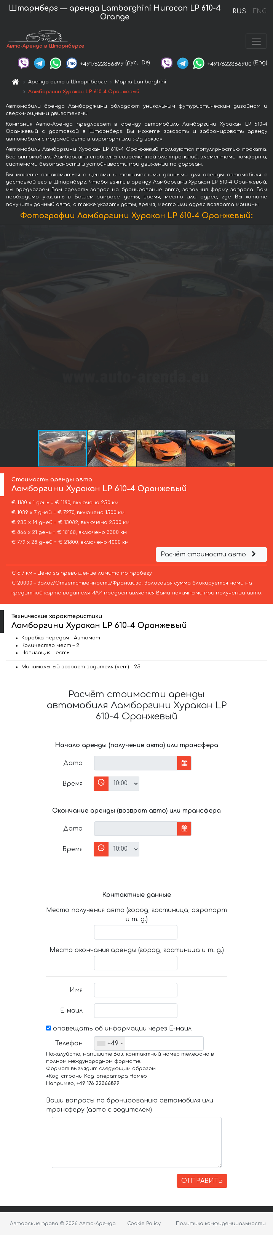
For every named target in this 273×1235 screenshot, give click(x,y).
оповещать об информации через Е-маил (119, 1028)
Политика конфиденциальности (221, 1223)
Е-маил (71, 1010)
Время (72, 783)
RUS (239, 11)
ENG (259, 11)
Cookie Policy (144, 1223)
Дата (73, 763)
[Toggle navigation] (256, 41)
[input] (135, 763)
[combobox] (109, 1043)
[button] (266, 327)
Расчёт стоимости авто (209, 554)
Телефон (69, 1043)
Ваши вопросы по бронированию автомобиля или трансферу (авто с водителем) (129, 1105)
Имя (76, 990)
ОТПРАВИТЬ (202, 1180)
